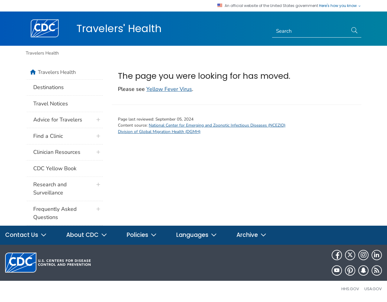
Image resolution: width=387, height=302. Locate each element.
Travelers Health (42, 53)
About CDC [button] (86, 235)
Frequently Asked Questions (55, 213)
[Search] (310, 31)
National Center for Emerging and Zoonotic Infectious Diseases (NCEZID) (217, 125)
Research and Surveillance (50, 188)
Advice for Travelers (57, 119)
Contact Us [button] (26, 235)
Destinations (48, 87)
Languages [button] (196, 235)
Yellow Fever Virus (169, 89)
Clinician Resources (56, 152)
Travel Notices (50, 103)
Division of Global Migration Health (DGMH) (159, 131)
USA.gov (373, 289)
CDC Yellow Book (54, 168)
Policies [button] (142, 235)
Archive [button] (251, 235)
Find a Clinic (48, 136)
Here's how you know (340, 6)
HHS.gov (350, 289)
